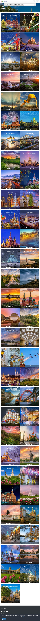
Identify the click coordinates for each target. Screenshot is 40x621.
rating (19, 4)
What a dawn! (10, 94)
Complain (3, 613)
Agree (3, 619)
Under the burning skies (10, 428)
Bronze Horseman (10, 507)
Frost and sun (30, 231)
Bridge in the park (29, 527)
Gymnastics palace (30, 94)
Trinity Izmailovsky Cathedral (29, 566)
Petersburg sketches (30, 113)
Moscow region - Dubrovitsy (29, 74)
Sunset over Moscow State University (30, 153)
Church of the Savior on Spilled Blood (29, 507)
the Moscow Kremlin (30, 291)
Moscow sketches (29, 35)
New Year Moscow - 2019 (30, 172)
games (22, 4)
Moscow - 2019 (10, 192)
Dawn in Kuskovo (10, 291)
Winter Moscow (30, 212)
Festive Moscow (10, 35)
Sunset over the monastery (10, 74)
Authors (7, 6)
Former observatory (30, 369)
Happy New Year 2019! (10, 212)
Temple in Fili (10, 271)
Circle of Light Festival (29, 468)
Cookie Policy (24, 616)
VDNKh (29, 547)
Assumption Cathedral (10, 133)
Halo (10, 54)
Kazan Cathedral (10, 566)
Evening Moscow (10, 369)
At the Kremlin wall (10, 527)
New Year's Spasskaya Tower (30, 15)
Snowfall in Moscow (10, 251)
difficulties (15, 4)
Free (7, 4)
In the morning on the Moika (10, 389)
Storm (30, 271)
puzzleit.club (9, 616)
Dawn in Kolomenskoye (29, 487)
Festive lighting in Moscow (10, 350)
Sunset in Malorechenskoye (29, 251)
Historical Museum (10, 487)
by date (11, 4)
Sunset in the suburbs (10, 153)
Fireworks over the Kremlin (10, 113)
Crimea (29, 310)
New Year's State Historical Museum (10, 15)
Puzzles (2, 6)
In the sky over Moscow (29, 350)
